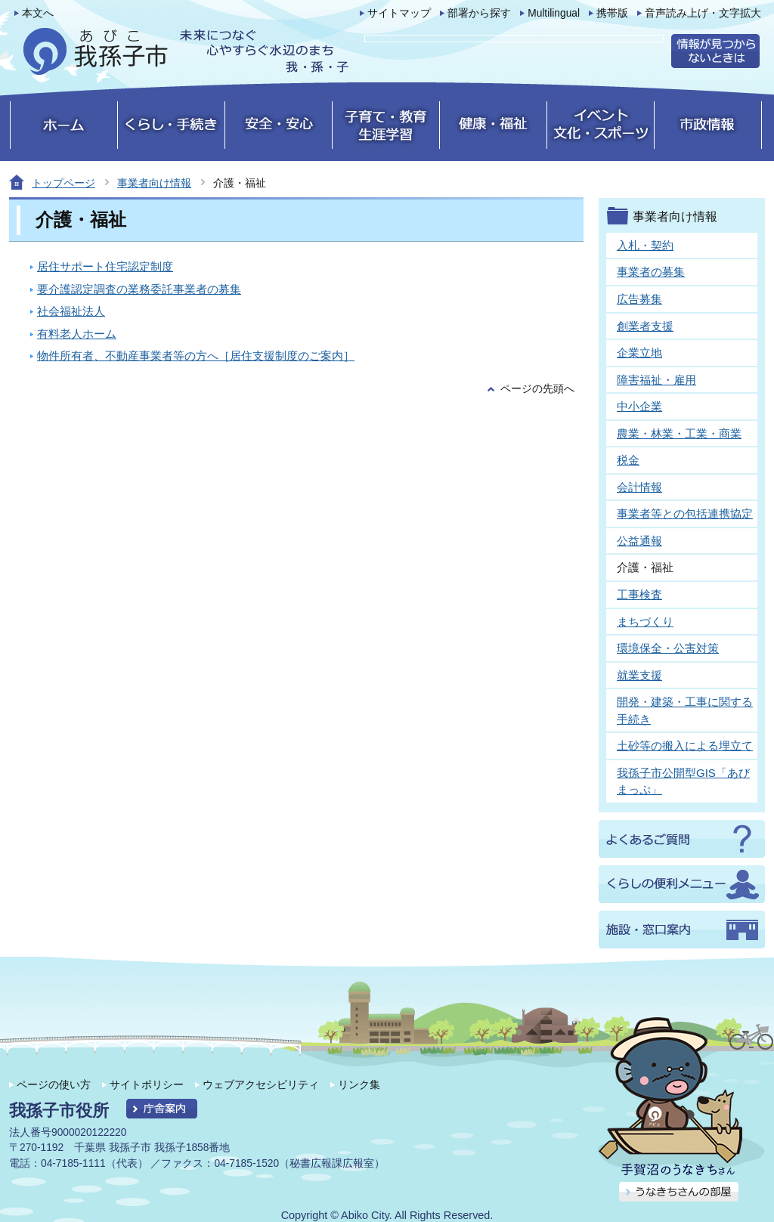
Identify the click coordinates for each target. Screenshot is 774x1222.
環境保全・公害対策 (668, 648)
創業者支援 (645, 326)
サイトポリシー (147, 1084)
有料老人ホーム (76, 333)
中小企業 (639, 406)
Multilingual (554, 13)
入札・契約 (645, 245)
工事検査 (639, 594)
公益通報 (639, 540)
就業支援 (639, 675)
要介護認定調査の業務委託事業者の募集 (139, 289)
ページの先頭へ (537, 388)
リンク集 (359, 1084)
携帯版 (612, 13)
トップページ (63, 183)
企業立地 (639, 352)
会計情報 (639, 487)
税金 (628, 459)
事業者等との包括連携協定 (685, 513)
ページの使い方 (54, 1084)
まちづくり (645, 621)
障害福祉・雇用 (656, 379)
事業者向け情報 (154, 183)
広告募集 (639, 298)
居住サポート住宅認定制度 (105, 266)
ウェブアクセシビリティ (261, 1084)
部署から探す (479, 13)
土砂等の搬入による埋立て (685, 745)
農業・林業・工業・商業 (679, 433)
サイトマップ (399, 13)
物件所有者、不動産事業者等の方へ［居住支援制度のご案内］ (195, 355)
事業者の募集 (651, 271)
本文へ (38, 13)
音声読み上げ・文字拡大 (703, 13)
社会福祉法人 (71, 311)
